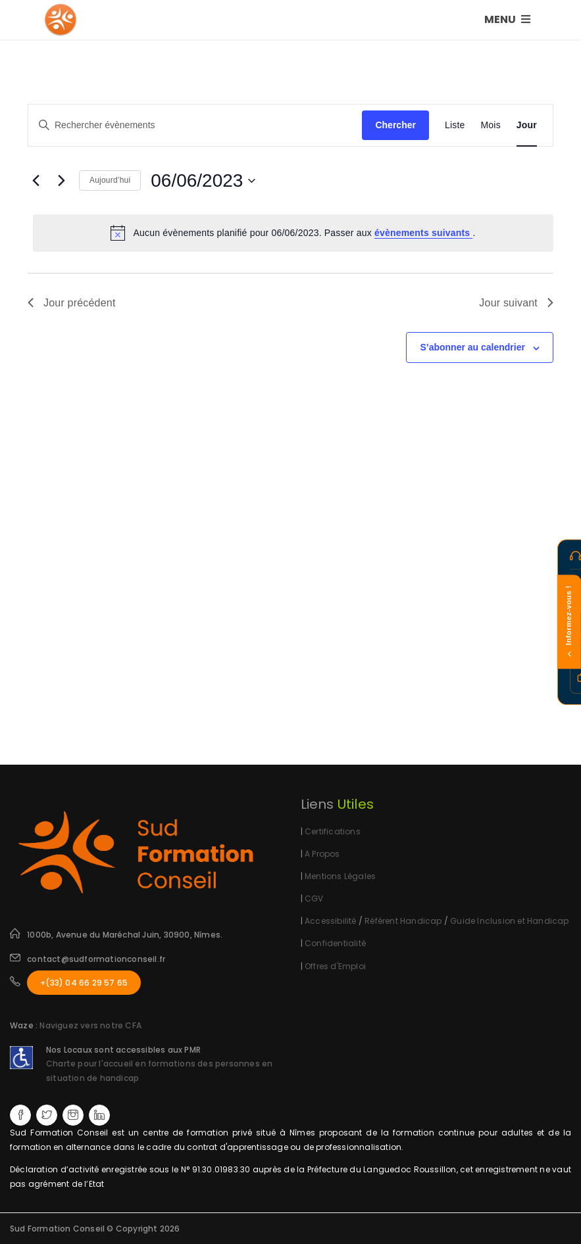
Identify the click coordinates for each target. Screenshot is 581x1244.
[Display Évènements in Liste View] (455, 125)
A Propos (322, 853)
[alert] (293, 232)
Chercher (395, 125)
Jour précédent (72, 302)
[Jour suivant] (61, 181)
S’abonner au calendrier (472, 347)
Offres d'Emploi (335, 966)
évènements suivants (423, 232)
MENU (507, 19)
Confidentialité (335, 943)
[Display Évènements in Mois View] (491, 125)
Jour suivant (516, 302)
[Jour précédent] (35, 181)
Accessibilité (331, 920)
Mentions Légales (340, 876)
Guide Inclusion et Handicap (509, 920)
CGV (314, 898)
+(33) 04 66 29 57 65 (84, 982)
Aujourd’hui (109, 180)
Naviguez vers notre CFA (90, 1025)
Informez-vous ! (569, 622)
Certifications (333, 831)
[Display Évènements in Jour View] (527, 125)
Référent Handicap (403, 920)
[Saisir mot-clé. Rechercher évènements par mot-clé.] (195, 125)
